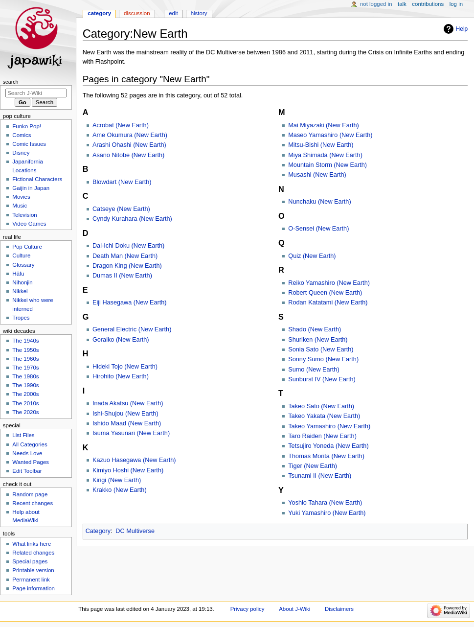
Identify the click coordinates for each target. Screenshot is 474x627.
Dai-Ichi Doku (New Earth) (128, 245)
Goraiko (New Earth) (120, 339)
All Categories (29, 444)
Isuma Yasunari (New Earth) (131, 433)
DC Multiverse (135, 531)
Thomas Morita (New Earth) (326, 456)
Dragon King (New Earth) (127, 265)
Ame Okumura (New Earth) (129, 135)
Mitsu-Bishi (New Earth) (320, 144)
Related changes (33, 553)
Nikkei (19, 291)
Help (462, 28)
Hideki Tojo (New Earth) (125, 366)
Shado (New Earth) (314, 329)
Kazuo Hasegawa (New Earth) (134, 460)
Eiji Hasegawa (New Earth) (129, 302)
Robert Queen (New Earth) (325, 292)
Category (98, 531)
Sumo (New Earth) (313, 369)
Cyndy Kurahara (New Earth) (132, 218)
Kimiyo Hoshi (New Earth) (127, 470)
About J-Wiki (294, 609)
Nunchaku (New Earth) (319, 201)
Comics (21, 135)
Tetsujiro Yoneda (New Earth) (328, 445)
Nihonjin (22, 282)
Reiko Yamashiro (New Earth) (329, 282)
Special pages (29, 561)
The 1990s (25, 385)
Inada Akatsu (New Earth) (127, 403)
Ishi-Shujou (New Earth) (125, 413)
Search (11, 82)
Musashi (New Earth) (317, 174)
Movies (21, 197)
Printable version (33, 570)
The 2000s (25, 394)
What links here (31, 544)
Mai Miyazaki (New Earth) (323, 125)
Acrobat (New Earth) (120, 125)
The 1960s (25, 359)
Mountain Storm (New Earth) (327, 165)
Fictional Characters (37, 179)
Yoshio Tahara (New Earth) (325, 502)
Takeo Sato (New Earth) (321, 406)
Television (24, 215)
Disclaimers (339, 609)
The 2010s (25, 403)
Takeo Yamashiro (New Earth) (329, 426)
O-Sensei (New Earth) (318, 228)
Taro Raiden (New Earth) (322, 436)
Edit (173, 13)
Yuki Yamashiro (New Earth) (326, 513)
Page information (33, 588)
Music (19, 206)
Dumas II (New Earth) (122, 275)
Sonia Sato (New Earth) (320, 349)
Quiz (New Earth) (312, 256)
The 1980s (25, 376)
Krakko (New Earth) (119, 490)
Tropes (20, 318)
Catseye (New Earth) (121, 209)
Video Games (29, 224)
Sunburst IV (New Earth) (322, 379)
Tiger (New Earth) (312, 466)
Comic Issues (29, 144)
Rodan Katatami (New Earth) (327, 302)
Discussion (137, 13)
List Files (23, 435)
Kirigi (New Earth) (116, 480)
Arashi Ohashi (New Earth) (129, 144)
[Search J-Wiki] (36, 93)
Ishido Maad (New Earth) (126, 423)
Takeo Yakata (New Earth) (324, 416)
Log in (456, 4)
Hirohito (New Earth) (120, 376)
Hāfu (18, 274)
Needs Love (27, 453)
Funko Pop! (26, 126)
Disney (20, 153)
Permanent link (30, 579)
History (199, 13)
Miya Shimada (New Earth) (325, 155)
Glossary (23, 265)
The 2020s (25, 412)
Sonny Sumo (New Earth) (323, 359)
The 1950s (25, 350)
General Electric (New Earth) (131, 329)
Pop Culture (27, 247)
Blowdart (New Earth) (122, 182)
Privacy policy (247, 609)
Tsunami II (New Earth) (319, 475)
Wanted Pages (30, 462)
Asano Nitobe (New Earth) (128, 155)
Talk (402, 4)
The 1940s (25, 341)
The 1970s (25, 368)
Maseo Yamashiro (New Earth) (330, 135)
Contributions (428, 4)
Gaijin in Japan (30, 188)
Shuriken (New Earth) (317, 339)
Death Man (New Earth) (125, 256)
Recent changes (32, 503)
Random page (29, 494)
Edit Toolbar (27, 471)
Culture (21, 255)
